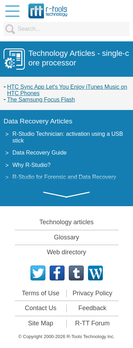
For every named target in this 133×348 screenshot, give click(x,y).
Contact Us (40, 308)
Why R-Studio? (31, 165)
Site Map (40, 323)
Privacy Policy (92, 293)
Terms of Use (40, 293)
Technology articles (66, 222)
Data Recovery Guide (39, 153)
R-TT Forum (92, 323)
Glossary (66, 237)
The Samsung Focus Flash (41, 100)
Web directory (66, 252)
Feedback (92, 308)
